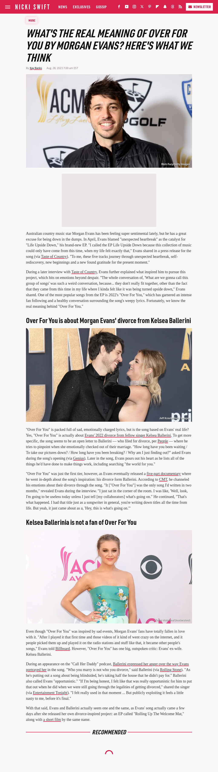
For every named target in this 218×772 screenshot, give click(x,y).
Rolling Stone (170, 670)
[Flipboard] (157, 7)
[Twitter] (142, 7)
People (163, 441)
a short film (52, 719)
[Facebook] (119, 7)
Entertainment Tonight (50, 693)
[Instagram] (134, 7)
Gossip (101, 6)
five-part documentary (164, 474)
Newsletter (199, 6)
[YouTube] (127, 7)
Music (32, 20)
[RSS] (180, 7)
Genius (78, 458)
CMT (163, 479)
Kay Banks (36, 68)
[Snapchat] (165, 7)
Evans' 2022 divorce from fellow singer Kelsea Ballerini (128, 435)
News (62, 6)
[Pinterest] (150, 7)
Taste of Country (54, 256)
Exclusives (81, 6)
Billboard (62, 648)
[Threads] (173, 7)
